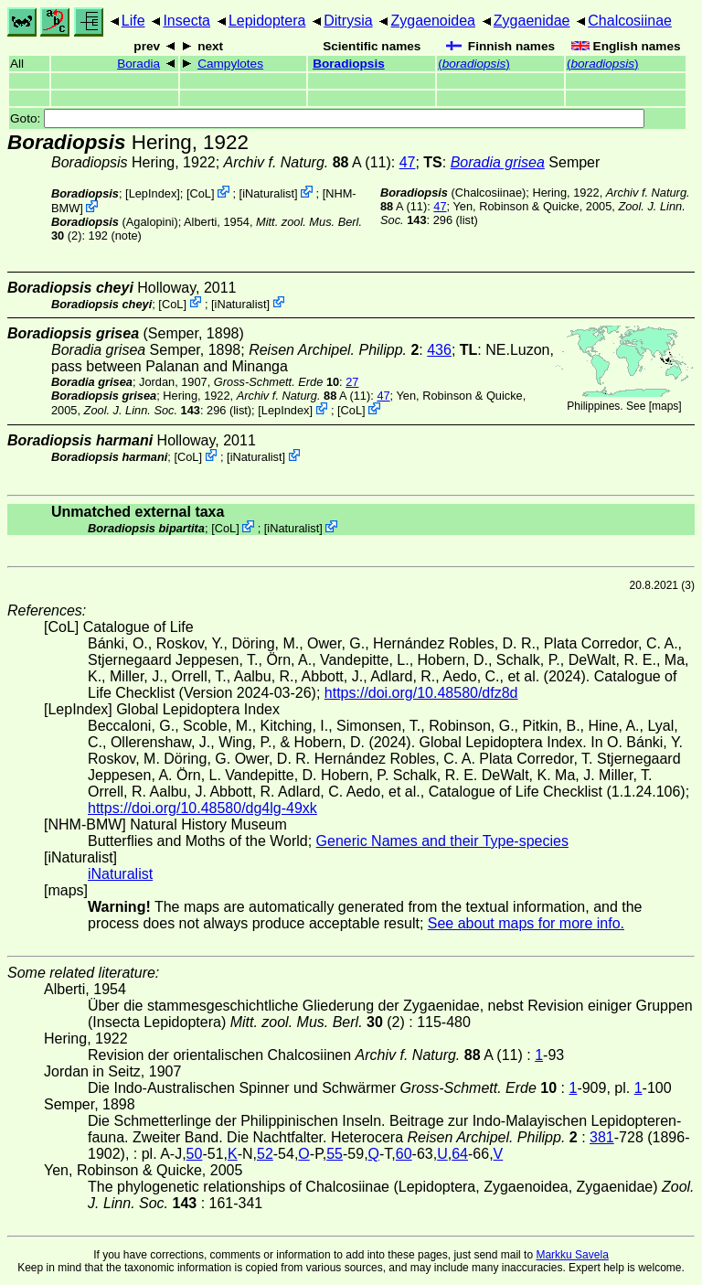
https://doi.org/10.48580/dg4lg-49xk (202, 808)
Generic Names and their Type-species (442, 841)
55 (334, 1154)
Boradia (138, 63)
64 (460, 1154)
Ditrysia (348, 20)
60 (404, 1154)
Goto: (327, 118)
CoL (200, 193)
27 (352, 382)
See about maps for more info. (526, 923)
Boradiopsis (349, 63)
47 (407, 162)
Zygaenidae (532, 20)
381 (602, 1137)
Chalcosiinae (630, 20)
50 (194, 1154)
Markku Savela (572, 1254)
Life (133, 20)
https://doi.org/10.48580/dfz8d (421, 693)
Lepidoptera (267, 20)
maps (665, 406)
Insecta (186, 20)
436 (439, 350)
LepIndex (153, 193)
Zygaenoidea (432, 20)
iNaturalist (268, 193)
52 (265, 1154)
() (474, 63)
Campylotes (230, 63)
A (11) (307, 162)
